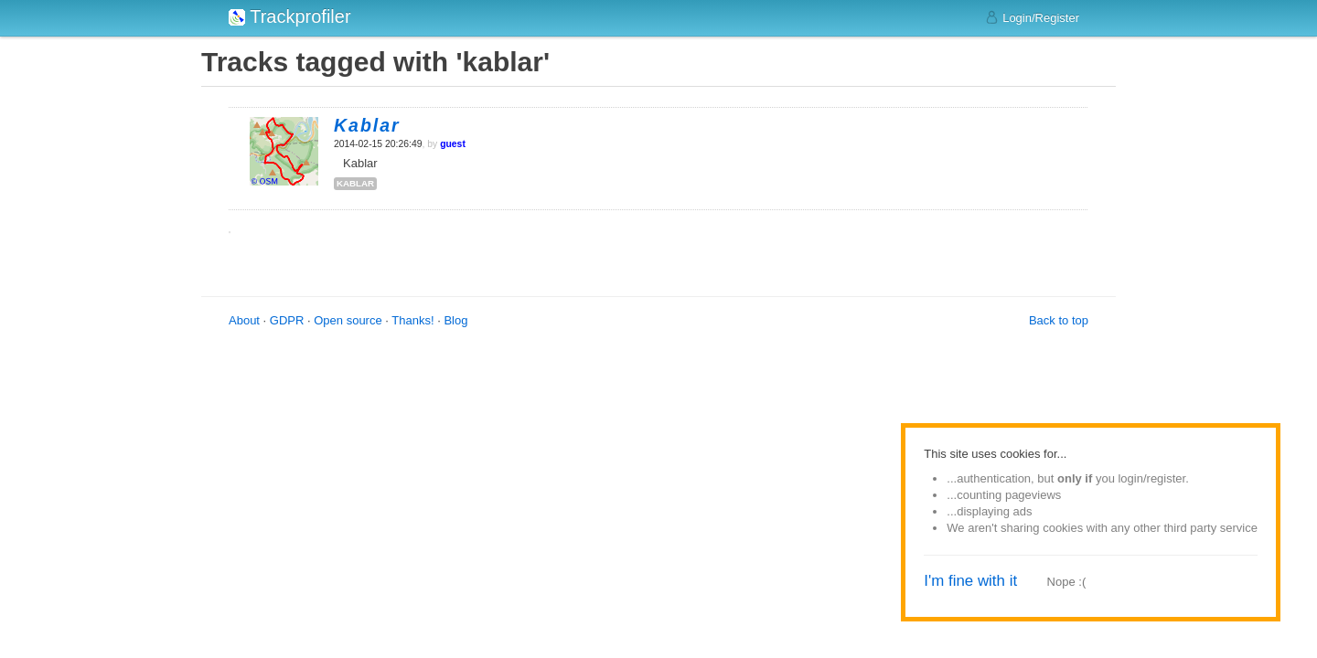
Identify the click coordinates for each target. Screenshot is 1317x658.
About (244, 320)
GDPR (287, 320)
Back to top (1058, 320)
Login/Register (1032, 17)
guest (453, 144)
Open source (347, 320)
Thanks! (412, 320)
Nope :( (1067, 582)
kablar (355, 183)
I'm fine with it (970, 580)
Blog (455, 320)
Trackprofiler (290, 16)
